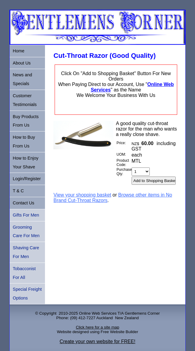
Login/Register (27, 178)
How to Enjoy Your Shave (25, 162)
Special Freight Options (27, 293)
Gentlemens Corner (142, 313)
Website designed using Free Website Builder (97, 331)
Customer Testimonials (25, 100)
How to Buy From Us (24, 141)
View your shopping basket (82, 194)
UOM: (121, 154)
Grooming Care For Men (26, 231)
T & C (18, 190)
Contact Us (23, 202)
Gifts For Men (26, 215)
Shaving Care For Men (26, 252)
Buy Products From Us (26, 121)
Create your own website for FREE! (98, 341)
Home (18, 50)
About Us (21, 63)
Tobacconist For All (24, 273)
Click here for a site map (97, 327)
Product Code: (123, 162)
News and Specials (22, 79)
